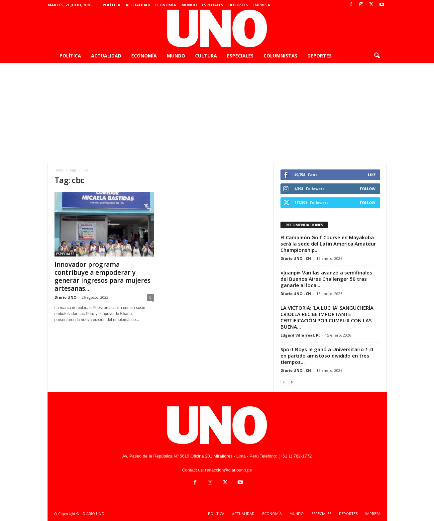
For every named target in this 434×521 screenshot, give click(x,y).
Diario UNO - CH (295, 258)
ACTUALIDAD (138, 4)
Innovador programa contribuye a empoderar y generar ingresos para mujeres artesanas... (102, 276)
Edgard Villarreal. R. (300, 335)
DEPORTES (238, 4)
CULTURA (206, 55)
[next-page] (291, 381)
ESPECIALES (212, 4)
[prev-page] (283, 381)
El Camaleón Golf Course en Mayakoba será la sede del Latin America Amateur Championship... (328, 243)
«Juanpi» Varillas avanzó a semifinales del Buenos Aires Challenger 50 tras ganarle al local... (326, 278)
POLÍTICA (111, 4)
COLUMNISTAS (280, 55)
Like (372, 174)
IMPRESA (261, 4)
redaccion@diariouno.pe (228, 470)
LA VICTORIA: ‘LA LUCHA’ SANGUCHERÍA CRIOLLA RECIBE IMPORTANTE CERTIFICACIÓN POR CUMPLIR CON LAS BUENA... (327, 317)
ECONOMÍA (165, 4)
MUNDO (189, 4)
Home (58, 170)
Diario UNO (65, 297)
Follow (368, 188)
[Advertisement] (217, 112)
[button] (377, 56)
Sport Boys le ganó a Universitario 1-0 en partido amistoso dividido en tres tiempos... (326, 355)
